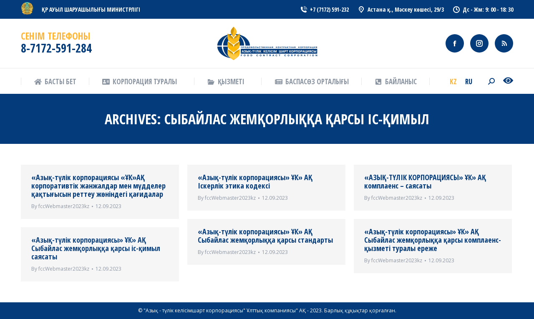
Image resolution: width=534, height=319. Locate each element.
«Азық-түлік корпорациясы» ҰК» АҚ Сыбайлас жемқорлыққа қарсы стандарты (265, 235)
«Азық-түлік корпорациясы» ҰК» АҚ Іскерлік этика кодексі (255, 181)
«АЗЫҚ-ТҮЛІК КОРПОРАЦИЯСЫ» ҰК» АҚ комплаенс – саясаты (425, 181)
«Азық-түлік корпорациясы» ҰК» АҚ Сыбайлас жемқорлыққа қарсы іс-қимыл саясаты (95, 248)
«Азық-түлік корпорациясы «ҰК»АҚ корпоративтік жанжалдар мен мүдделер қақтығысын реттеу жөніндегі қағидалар (98, 185)
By (60, 206)
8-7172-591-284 (56, 48)
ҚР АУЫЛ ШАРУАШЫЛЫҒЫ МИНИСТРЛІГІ (91, 9)
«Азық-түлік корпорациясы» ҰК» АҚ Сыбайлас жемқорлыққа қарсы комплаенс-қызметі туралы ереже (432, 239)
